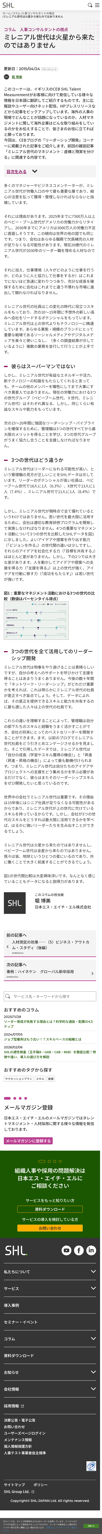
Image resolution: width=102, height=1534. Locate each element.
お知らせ (11, 1372)
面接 (51, 1079)
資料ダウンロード (50, 1209)
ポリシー (41, 1485)
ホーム (7, 13)
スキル (40, 1079)
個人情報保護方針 (18, 1446)
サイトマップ (14, 1485)
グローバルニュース (49, 69)
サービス (11, 1288)
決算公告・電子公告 (19, 1420)
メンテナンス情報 (18, 1439)
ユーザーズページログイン (24, 1433)
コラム (16, 13)
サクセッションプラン (18, 1079)
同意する (91, 1526)
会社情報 (11, 1389)
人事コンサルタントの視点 (38, 13)
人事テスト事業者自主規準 (25, 1452)
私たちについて (17, 1271)
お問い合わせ (50, 1228)
